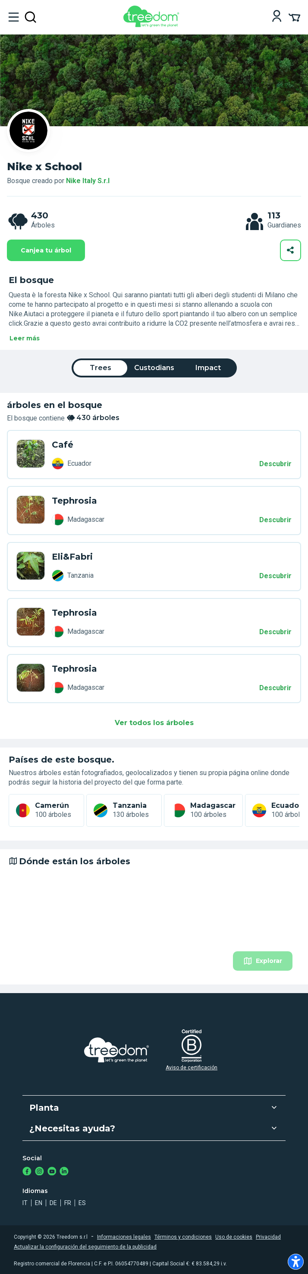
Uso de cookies (233, 1237)
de (53, 1202)
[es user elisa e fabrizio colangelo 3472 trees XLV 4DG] (30, 566)
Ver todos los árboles (154, 723)
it (25, 1202)
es (82, 1202)
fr (67, 1202)
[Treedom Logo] (152, 25)
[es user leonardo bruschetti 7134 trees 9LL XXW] (30, 678)
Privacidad (268, 1237)
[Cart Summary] (294, 17)
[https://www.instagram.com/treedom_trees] (39, 1172)
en (38, 1202)
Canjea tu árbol (46, 250)
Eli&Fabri (72, 556)
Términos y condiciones (183, 1237)
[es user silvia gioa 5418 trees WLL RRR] (30, 622)
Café (62, 444)
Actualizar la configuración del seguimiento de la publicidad (85, 1247)
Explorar (262, 961)
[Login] (276, 17)
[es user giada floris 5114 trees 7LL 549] (30, 454)
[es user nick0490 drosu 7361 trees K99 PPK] (30, 510)
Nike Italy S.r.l (88, 181)
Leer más (24, 338)
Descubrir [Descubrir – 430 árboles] (275, 464)
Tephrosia (74, 500)
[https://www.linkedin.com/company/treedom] (64, 1172)
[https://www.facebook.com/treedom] (26, 1172)
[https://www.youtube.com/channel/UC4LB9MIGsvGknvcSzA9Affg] (52, 1172)
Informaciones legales (124, 1237)
